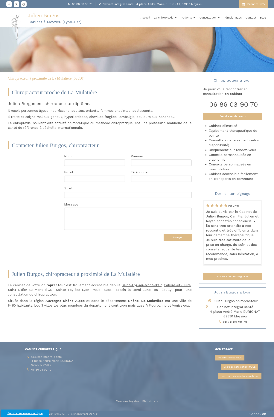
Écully (166, 290)
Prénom (137, 156)
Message (71, 204)
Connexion (257, 414)
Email (68, 172)
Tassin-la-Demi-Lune (133, 290)
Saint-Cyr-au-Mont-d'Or (142, 285)
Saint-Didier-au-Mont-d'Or (29, 290)
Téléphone (139, 172)
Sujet (68, 188)
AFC (95, 413)
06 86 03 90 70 (233, 104)
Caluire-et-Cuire (177, 285)
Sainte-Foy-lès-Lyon (72, 290)
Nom (68, 156)
